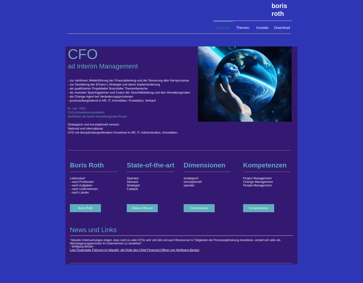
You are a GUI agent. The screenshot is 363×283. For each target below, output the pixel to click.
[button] (245, 84)
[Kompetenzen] (258, 208)
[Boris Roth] (85, 208)
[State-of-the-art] (142, 208)
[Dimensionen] (199, 208)
